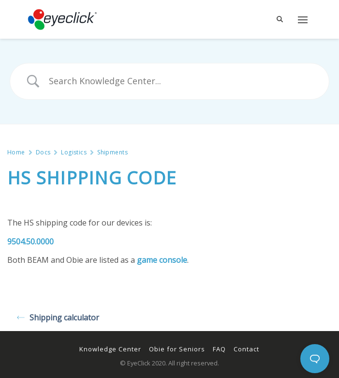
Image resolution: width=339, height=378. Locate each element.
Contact (246, 349)
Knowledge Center (110, 349)
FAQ (219, 349)
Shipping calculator (58, 317)
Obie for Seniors (177, 349)
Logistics (74, 152)
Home (16, 152)
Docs (43, 152)
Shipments (112, 152)
